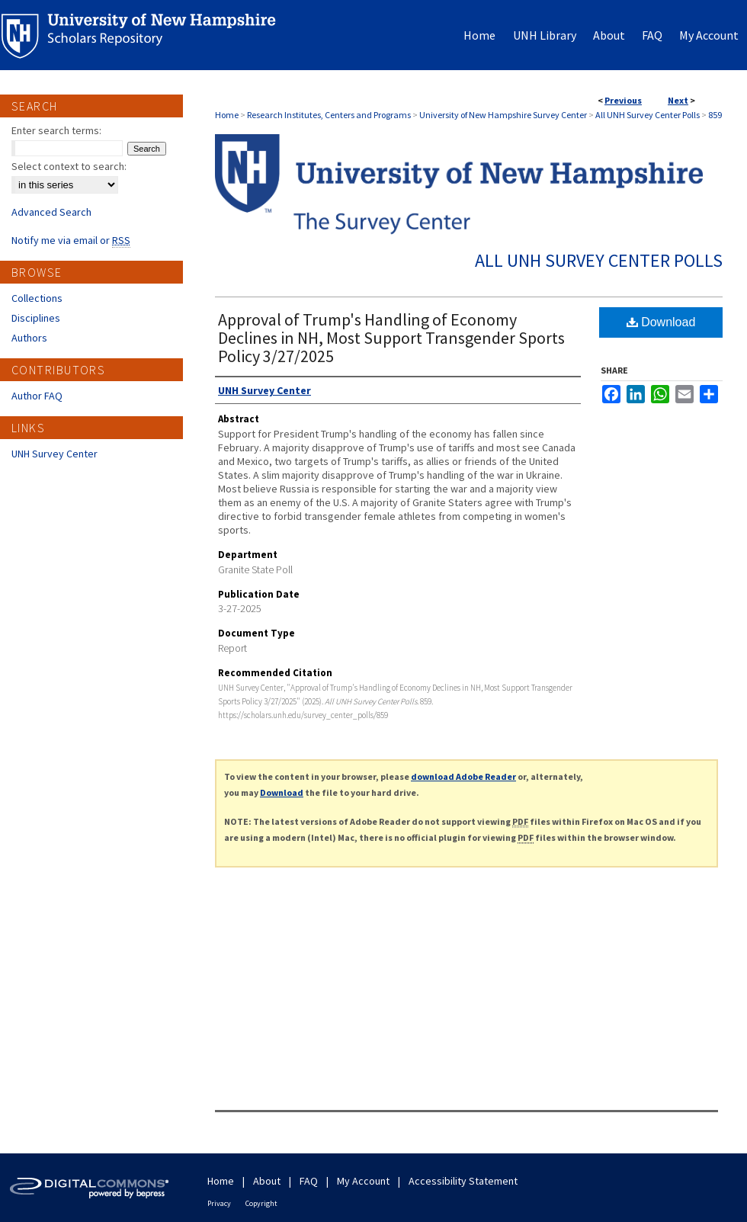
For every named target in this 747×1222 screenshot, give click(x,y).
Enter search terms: (56, 130)
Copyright (261, 1203)
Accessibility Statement (463, 1181)
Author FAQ (37, 396)
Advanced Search (51, 212)
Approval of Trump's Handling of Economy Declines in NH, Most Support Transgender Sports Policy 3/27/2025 (391, 338)
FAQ (309, 1181)
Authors (29, 338)
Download (661, 322)
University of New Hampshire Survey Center (503, 114)
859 (715, 114)
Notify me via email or (70, 240)
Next (678, 100)
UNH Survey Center (54, 453)
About (267, 1181)
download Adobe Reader (463, 776)
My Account (363, 1181)
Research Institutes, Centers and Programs (329, 114)
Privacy (219, 1203)
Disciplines (35, 318)
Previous (623, 100)
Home (227, 114)
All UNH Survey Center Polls (647, 114)
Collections (37, 298)
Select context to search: (69, 166)
